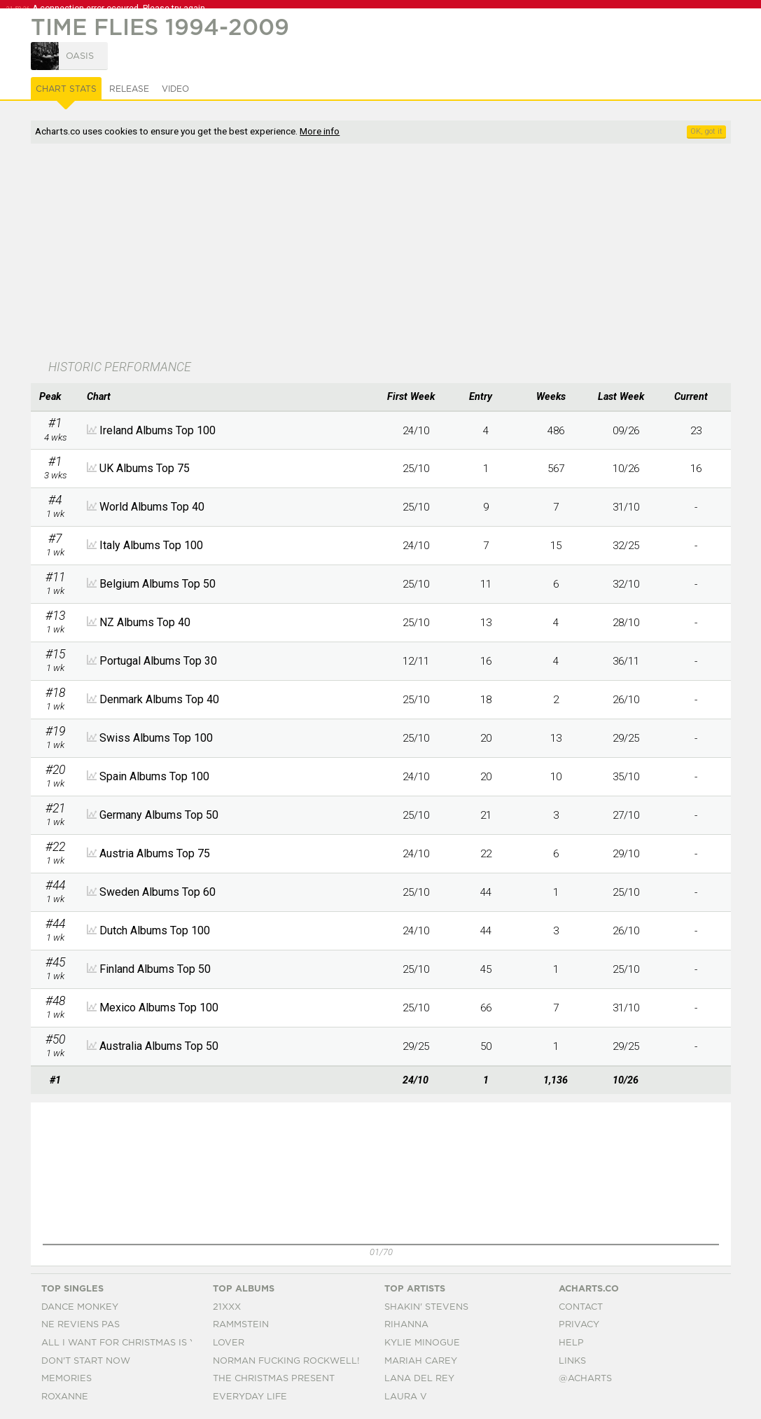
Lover (228, 1343)
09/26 (626, 430)
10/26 (626, 468)
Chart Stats (66, 89)
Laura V (405, 1396)
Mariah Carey (420, 1361)
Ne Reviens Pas (80, 1324)
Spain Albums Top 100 (154, 776)
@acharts (585, 1378)
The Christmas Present (274, 1378)
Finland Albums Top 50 (155, 969)
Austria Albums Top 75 (154, 853)
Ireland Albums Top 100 (157, 430)
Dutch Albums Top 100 (154, 930)
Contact (581, 1307)
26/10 (626, 699)
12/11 (416, 661)
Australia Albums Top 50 (158, 1046)
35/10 (626, 776)
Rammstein (241, 1324)
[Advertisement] (317, 253)
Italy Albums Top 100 (151, 545)
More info (320, 131)
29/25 (626, 738)
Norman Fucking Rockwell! (286, 1361)
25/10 (416, 468)
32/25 (626, 545)
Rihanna (406, 1324)
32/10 (626, 584)
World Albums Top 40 (151, 506)
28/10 (626, 622)
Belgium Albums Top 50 (157, 583)
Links (572, 1361)
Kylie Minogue (422, 1343)
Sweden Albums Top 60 (157, 892)
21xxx (227, 1307)
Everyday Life (250, 1396)
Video (175, 89)
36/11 (626, 661)
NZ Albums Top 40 (144, 622)
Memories (66, 1378)
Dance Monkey (79, 1307)
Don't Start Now (85, 1361)
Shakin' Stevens (426, 1307)
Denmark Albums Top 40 (159, 699)
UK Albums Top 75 (144, 468)
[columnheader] (55, 397)
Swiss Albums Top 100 (156, 738)
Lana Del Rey (419, 1378)
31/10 (626, 507)
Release (129, 89)
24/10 (416, 430)
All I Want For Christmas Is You (125, 1343)
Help (571, 1343)
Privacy (579, 1324)
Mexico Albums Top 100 (158, 1007)
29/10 (626, 853)
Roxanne (64, 1396)
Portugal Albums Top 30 (158, 660)
